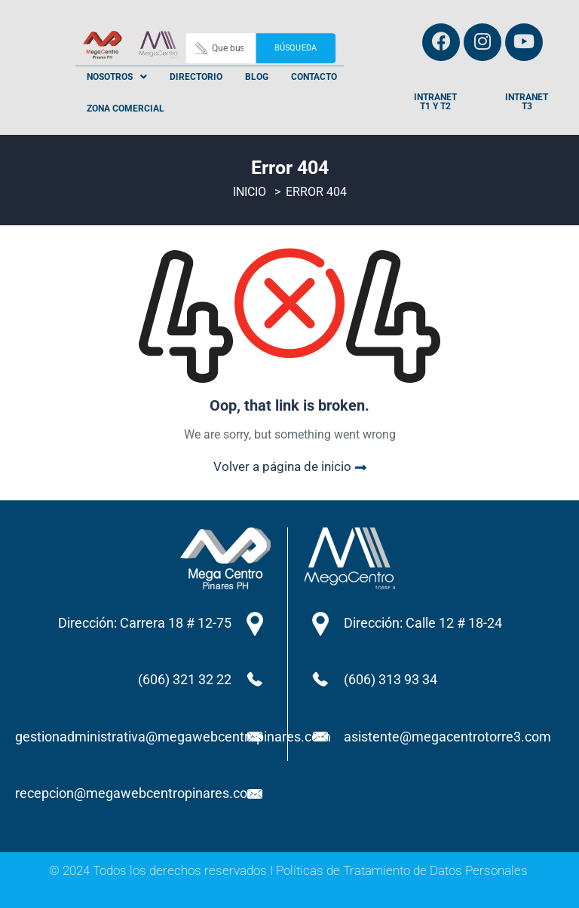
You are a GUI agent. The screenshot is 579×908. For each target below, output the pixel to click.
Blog (256, 77)
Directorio (196, 77)
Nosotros (117, 77)
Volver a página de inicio (289, 466)
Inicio (249, 192)
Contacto (314, 77)
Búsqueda (295, 48)
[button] (116, 77)
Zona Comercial (125, 108)
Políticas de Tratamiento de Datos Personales (402, 870)
